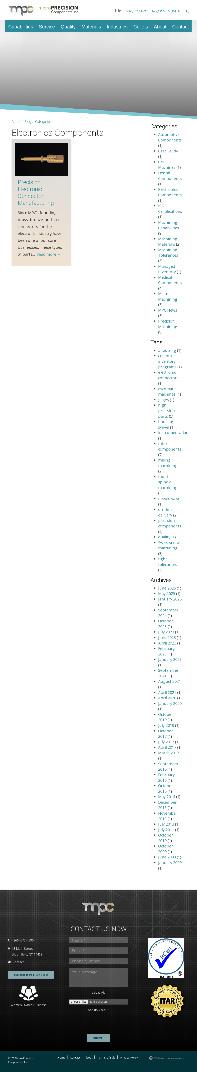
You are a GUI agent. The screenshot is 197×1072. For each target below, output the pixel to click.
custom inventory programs (167, 361)
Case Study (168, 151)
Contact (180, 26)
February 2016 (166, 777)
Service (47, 26)
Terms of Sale (106, 1057)
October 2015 (165, 788)
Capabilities (20, 26)
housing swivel (165, 424)
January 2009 (170, 862)
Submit (98, 1038)
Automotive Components (170, 137)
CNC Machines (166, 164)
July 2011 (166, 829)
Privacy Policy (129, 1057)
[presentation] (84, 1021)
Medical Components (170, 280)
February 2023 (166, 651)
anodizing (167, 350)
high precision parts (166, 411)
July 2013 (166, 824)
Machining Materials (167, 241)
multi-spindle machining (167, 482)
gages (163, 399)
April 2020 (167, 697)
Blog (27, 122)
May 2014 (167, 796)
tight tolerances (167, 561)
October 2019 (165, 717)
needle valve (169, 498)
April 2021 (167, 692)
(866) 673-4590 (136, 11)
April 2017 (167, 747)
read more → (49, 254)
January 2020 (170, 703)
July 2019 (166, 725)
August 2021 (169, 681)
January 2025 (170, 599)
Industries (117, 26)
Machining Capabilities (168, 225)
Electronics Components (170, 192)
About (160, 26)
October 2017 (165, 733)
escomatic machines (167, 391)
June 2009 (167, 857)
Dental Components (170, 175)
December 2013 (167, 805)
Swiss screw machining (169, 545)
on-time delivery (165, 512)
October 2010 (165, 837)
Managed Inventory (167, 269)
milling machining (167, 462)
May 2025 (167, 593)
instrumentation (173, 432)
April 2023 (167, 643)
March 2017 (168, 752)
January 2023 (170, 659)
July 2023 (166, 632)
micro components (169, 446)
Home (61, 1057)
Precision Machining (167, 324)
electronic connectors (168, 375)
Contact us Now (99, 929)
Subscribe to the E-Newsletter (31, 975)
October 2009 (165, 848)
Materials (91, 26)
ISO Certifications (170, 208)
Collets (140, 26)
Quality (68, 26)
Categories (43, 122)
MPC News (167, 310)
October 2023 (165, 623)
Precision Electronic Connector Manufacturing (36, 192)
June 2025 (167, 588)
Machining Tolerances (168, 252)
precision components (169, 523)
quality (164, 537)
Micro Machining (167, 296)
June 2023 (167, 637)
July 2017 (166, 741)
